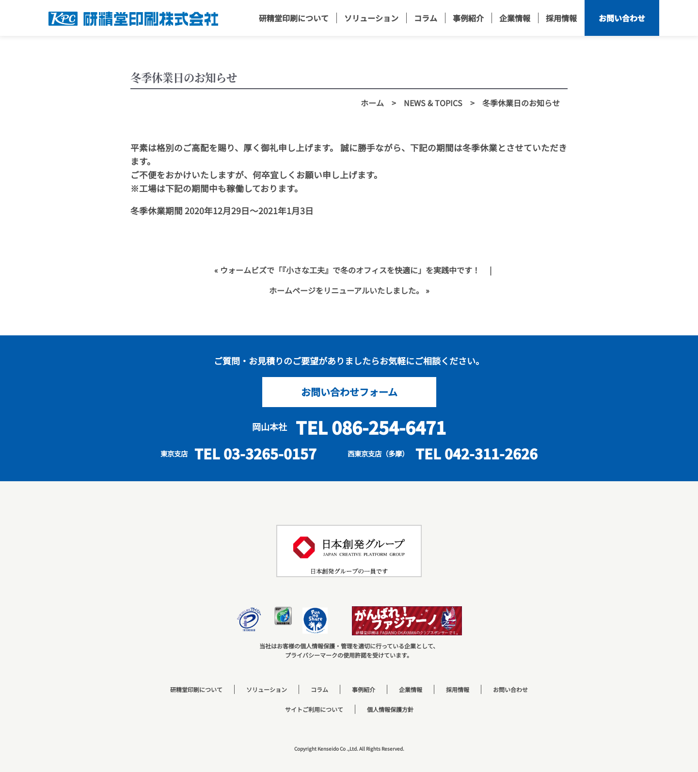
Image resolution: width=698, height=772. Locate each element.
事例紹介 (363, 689)
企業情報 (410, 689)
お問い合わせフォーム (349, 392)
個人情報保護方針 (390, 709)
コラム (319, 689)
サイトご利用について (314, 709)
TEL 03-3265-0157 (255, 453)
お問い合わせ (510, 689)
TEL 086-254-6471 (371, 427)
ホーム (372, 103)
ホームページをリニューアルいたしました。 (346, 290)
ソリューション (266, 689)
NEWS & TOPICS (433, 103)
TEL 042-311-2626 (476, 453)
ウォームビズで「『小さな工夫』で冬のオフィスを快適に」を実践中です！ (350, 270)
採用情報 (457, 689)
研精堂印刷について (196, 689)
